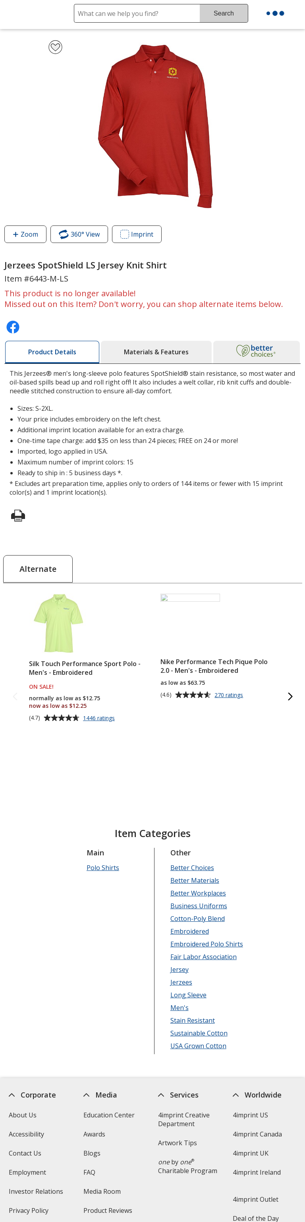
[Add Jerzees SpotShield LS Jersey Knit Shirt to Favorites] (55, 47)
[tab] (52, 352)
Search (224, 13)
